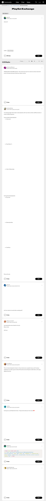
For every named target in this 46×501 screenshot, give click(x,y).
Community (7, 2)
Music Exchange (16, 5)
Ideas (28, 2)
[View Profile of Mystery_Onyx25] (10, 320)
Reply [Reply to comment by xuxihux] (39, 439)
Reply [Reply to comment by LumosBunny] (39, 400)
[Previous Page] (21, 61)
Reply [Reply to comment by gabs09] (39, 55)
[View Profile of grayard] (8, 284)
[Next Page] (42, 61)
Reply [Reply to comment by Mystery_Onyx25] (39, 357)
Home (8, 5)
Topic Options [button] (5, 13)
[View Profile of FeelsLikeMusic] (10, 108)
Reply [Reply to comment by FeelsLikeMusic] (39, 278)
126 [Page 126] (34, 61)
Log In (39, 2)
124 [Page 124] (29, 61)
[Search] (36, 2)
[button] (42, 18)
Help (17, 2)
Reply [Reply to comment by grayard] (39, 315)
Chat (22, 2)
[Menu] (43, 2)
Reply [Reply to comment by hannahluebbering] (39, 498)
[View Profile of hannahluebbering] (10, 468)
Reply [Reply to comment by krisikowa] (39, 462)
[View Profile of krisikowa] (9, 445)
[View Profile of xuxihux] (8, 406)
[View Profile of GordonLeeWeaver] (11, 67)
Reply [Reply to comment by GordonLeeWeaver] (39, 102)
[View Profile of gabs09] (8, 17)
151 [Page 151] (39, 61)
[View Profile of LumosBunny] (9, 363)
